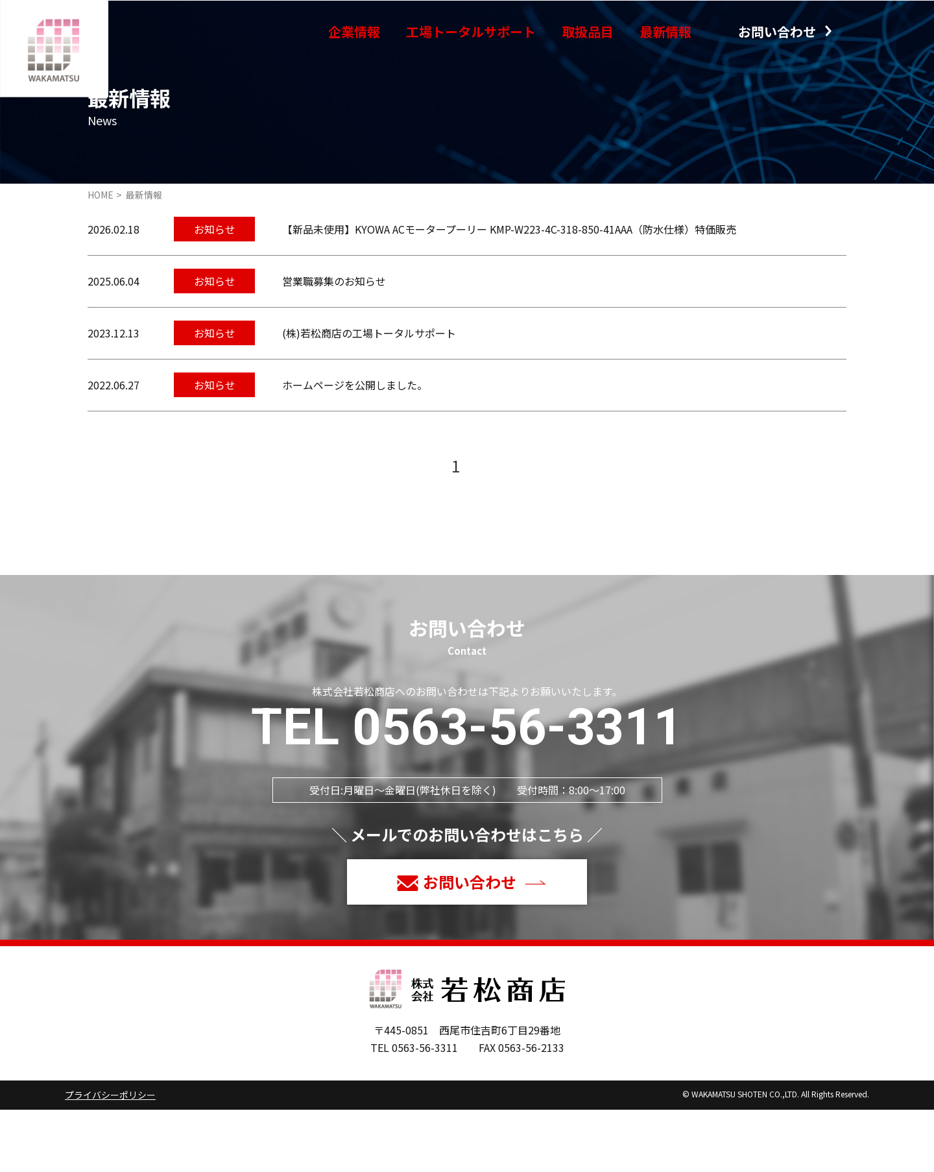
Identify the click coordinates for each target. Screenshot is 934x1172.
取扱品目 (588, 31)
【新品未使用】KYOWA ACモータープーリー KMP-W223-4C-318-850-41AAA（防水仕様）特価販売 (509, 291)
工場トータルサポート (471, 31)
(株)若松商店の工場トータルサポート (369, 395)
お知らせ (214, 291)
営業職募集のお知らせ (334, 343)
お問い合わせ (777, 31)
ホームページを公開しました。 (354, 447)
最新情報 (665, 31)
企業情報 (354, 31)
